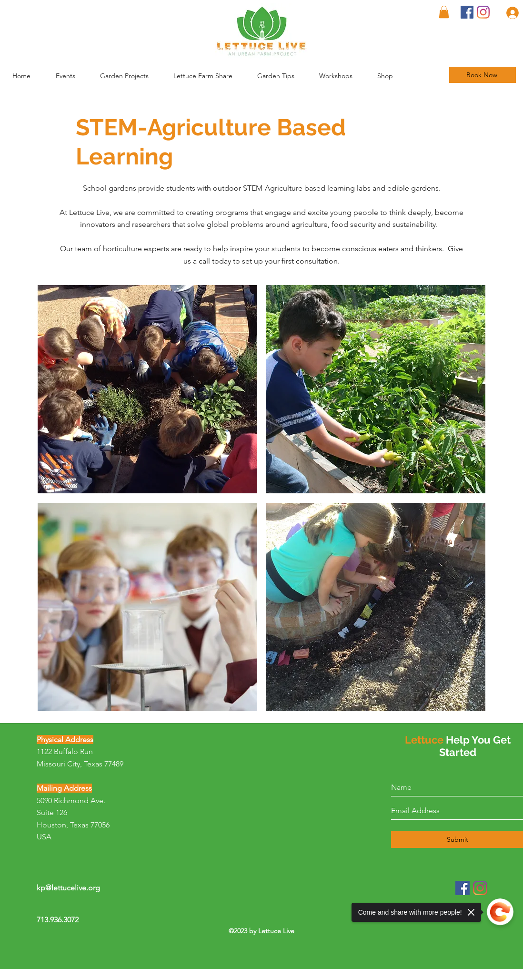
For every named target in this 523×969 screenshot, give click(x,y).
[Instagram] (483, 12)
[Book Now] (482, 75)
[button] (283, 76)
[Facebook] (467, 12)
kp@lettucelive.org (68, 887)
